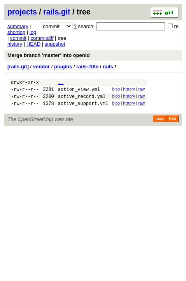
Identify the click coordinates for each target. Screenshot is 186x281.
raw (141, 90)
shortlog (16, 32)
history (14, 44)
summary (17, 26)
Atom (159, 123)
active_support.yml (83, 108)
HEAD (33, 44)
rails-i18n (87, 66)
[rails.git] (18, 66)
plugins (63, 66)
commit (18, 38)
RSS (172, 123)
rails (108, 66)
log (33, 32)
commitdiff (42, 38)
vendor (41, 66)
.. (60, 83)
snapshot (55, 44)
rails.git (56, 11)
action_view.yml (79, 91)
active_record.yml (81, 99)
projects (22, 11)
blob (116, 90)
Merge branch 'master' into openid (48, 55)
